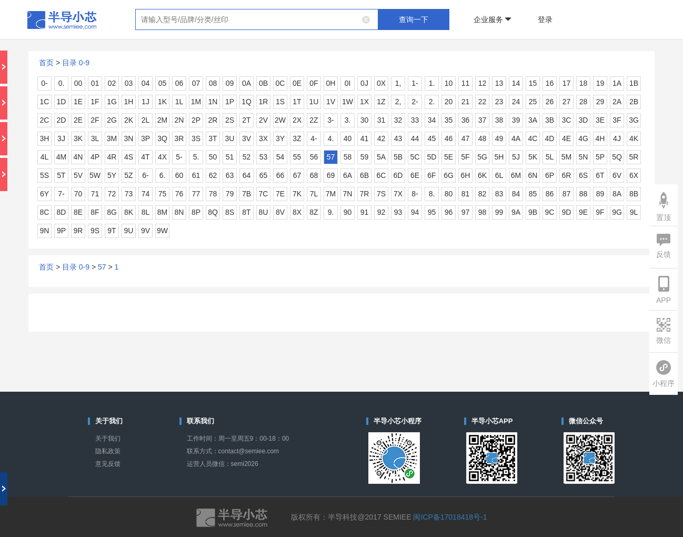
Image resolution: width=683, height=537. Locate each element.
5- (179, 157)
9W (162, 230)
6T (600, 175)
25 (533, 101)
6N (533, 175)
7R (364, 194)
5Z (128, 175)
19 (600, 83)
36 (465, 120)
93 (398, 212)
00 (78, 83)
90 (348, 212)
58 (348, 157)
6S (583, 175)
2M (162, 120)
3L (95, 138)
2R (213, 120)
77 (196, 194)
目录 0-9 (75, 62)
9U (129, 230)
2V (263, 120)
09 (230, 83)
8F (95, 212)
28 (583, 101)
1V (330, 101)
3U (230, 138)
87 (567, 194)
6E (414, 175)
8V (280, 212)
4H (600, 138)
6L (499, 175)
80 (449, 194)
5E (448, 157)
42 (381, 138)
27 (567, 101)
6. (162, 175)
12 (482, 83)
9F (600, 212)
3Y (280, 138)
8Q (213, 212)
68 (314, 175)
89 (600, 194)
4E (566, 138)
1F (95, 101)
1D (61, 101)
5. (196, 157)
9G (617, 212)
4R (112, 157)
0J (364, 83)
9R (78, 230)
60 (179, 175)
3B (549, 120)
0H (331, 83)
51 (230, 157)
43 (398, 138)
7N (348, 194)
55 (297, 157)
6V (616, 175)
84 (516, 194)
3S (196, 138)
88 (583, 194)
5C (415, 157)
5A (381, 157)
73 (129, 194)
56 (314, 157)
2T (246, 120)
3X (263, 138)
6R (566, 175)
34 (432, 120)
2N (179, 120)
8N (179, 212)
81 (465, 194)
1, (398, 83)
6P (549, 175)
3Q (162, 138)
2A (616, 101)
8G (112, 212)
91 (364, 212)
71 (95, 194)
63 (230, 175)
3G (634, 120)
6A (347, 175)
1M (196, 101)
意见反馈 (107, 464)
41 (364, 138)
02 (112, 83)
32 (398, 120)
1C (44, 101)
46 (449, 138)
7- (61, 194)
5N (583, 157)
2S (229, 120)
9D (566, 212)
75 (162, 194)
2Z (313, 120)
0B (263, 83)
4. (331, 138)
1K (162, 101)
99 (499, 212)
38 (499, 120)
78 (213, 194)
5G (482, 157)
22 (482, 101)
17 (567, 83)
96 (449, 212)
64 (247, 175)
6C (381, 175)
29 (600, 101)
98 (482, 212)
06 (179, 83)
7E (280, 194)
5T (61, 175)
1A (616, 83)
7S (381, 194)
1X (364, 101)
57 (331, 157)
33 (415, 120)
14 (516, 83)
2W (280, 120)
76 (179, 194)
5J (516, 157)
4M (61, 157)
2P (196, 120)
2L (146, 120)
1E (78, 101)
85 (533, 194)
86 (550, 194)
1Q (247, 101)
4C (533, 138)
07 (196, 83)
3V (246, 138)
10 (449, 83)
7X (398, 194)
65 (263, 175)
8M (162, 212)
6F (431, 175)
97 (465, 212)
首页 (46, 62)
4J (617, 138)
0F (313, 83)
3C (566, 120)
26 (550, 101)
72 (112, 194)
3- (330, 120)
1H (129, 101)
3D (583, 120)
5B (398, 157)
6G (449, 175)
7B (246, 194)
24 (516, 101)
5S (44, 175)
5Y (111, 175)
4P (95, 157)
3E (600, 120)
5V (78, 175)
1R (263, 101)
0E (297, 83)
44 (415, 138)
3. (348, 120)
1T (297, 101)
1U (314, 101)
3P (145, 138)
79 (230, 194)
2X (297, 120)
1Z (381, 101)
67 (297, 175)
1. (432, 83)
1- (414, 83)
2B (633, 101)
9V (145, 230)
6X (633, 175)
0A (246, 83)
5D (432, 157)
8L (146, 212)
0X (381, 83)
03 (129, 83)
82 (482, 194)
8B (633, 194)
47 (465, 138)
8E (78, 212)
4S (128, 157)
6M (516, 175)
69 (331, 175)
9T (111, 230)
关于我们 (107, 438)
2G (112, 120)
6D (398, 175)
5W (95, 175)
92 (381, 212)
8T (246, 212)
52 (247, 157)
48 (482, 138)
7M (331, 194)
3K (78, 138)
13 (499, 83)
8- (414, 194)
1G (112, 101)
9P (61, 230)
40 (348, 138)
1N (213, 101)
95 (432, 212)
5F (465, 157)
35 (449, 120)
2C (44, 120)
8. (432, 194)
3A (532, 120)
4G (583, 138)
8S (229, 212)
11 (465, 83)
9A (515, 212)
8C (44, 212)
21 (465, 101)
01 (95, 83)
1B (633, 83)
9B (532, 212)
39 (516, 120)
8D (61, 212)
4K (633, 138)
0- (44, 83)
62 (213, 175)
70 (78, 194)
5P (600, 157)
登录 (545, 19)
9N (44, 230)
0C (280, 83)
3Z (297, 138)
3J (61, 138)
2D (61, 120)
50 (213, 157)
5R (634, 157)
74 (146, 194)
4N (78, 157)
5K (532, 157)
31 (381, 120)
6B (364, 175)
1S (280, 101)
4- (313, 138)
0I (348, 83)
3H (44, 138)
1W (347, 101)
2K (128, 120)
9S (95, 230)
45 (432, 138)
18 (583, 83)
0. (61, 83)
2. (432, 101)
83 (499, 194)
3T (212, 138)
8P (196, 212)
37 (482, 120)
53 (263, 157)
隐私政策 (107, 451)
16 (550, 83)
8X (297, 212)
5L (550, 157)
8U (263, 212)
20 (449, 101)
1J (145, 101)
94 (415, 212)
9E (583, 212)
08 (213, 83)
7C (263, 194)
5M (566, 157)
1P (229, 101)
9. (331, 212)
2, (398, 101)
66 (280, 175)
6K (482, 175)
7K (297, 194)
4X (162, 157)
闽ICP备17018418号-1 (450, 517)
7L (314, 194)
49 (499, 138)
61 (196, 175)
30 (364, 120)
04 (146, 83)
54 (280, 157)
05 (162, 83)
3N (129, 138)
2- (414, 101)
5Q (617, 157)
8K (128, 212)
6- (145, 175)
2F (95, 120)
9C (550, 212)
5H (499, 157)
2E (78, 120)
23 (499, 101)
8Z (313, 212)
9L (634, 212)
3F (616, 120)
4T (145, 157)
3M (112, 138)
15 (533, 83)
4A (515, 138)
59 (364, 157)
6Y (44, 194)
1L (179, 101)
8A (616, 194)
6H (465, 175)
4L (45, 157)
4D (550, 138)
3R (179, 138)
